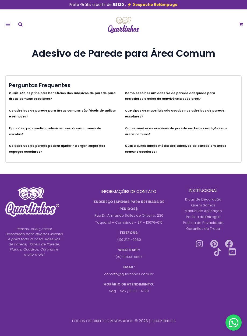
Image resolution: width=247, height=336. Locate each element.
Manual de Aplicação (203, 211)
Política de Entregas (203, 217)
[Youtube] (232, 252)
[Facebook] (229, 244)
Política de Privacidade (203, 222)
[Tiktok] (217, 252)
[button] (20, 25)
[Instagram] (199, 244)
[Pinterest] (214, 244)
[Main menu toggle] (8, 24)
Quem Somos (203, 205)
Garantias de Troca (203, 228)
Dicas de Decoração (203, 199)
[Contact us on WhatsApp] (233, 322)
